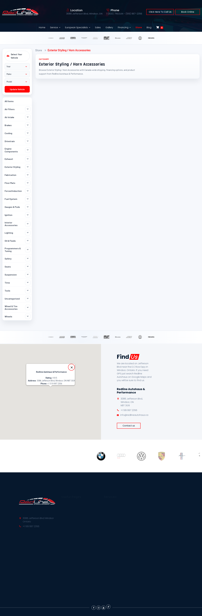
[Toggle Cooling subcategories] (27, 133)
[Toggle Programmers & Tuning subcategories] (27, 249)
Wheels (8, 316)
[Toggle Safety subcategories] (27, 258)
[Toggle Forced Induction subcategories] (27, 191)
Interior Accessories (11, 223)
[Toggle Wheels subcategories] (27, 316)
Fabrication (10, 175)
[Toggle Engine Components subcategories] (27, 150)
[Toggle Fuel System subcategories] (27, 199)
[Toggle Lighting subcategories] (27, 232)
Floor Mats (10, 183)
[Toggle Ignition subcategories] (27, 215)
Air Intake (9, 117)
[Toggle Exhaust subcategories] (27, 159)
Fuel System (11, 199)
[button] (50, 389)
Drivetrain (10, 141)
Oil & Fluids (10, 240)
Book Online (187, 11)
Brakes (8, 125)
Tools (7, 290)
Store (139, 27)
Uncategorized (12, 298)
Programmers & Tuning (13, 249)
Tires (7, 282)
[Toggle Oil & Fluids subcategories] (27, 240)
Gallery (109, 27)
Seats (8, 266)
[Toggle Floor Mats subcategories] (27, 183)
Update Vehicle (17, 89)
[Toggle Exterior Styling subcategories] (27, 167)
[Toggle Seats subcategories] (27, 266)
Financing (123, 27)
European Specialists (76, 27)
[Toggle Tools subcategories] (27, 290)
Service (54, 27)
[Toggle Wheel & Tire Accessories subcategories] (27, 307)
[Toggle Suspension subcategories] (27, 274)
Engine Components (11, 150)
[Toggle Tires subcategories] (27, 282)
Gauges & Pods (12, 207)
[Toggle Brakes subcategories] (27, 125)
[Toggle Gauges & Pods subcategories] (27, 207)
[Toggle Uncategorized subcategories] (27, 298)
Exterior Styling (12, 167)
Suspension (11, 274)
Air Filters (10, 109)
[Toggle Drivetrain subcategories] (27, 141)
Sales (98, 27)
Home (42, 27)
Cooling (8, 133)
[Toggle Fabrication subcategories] (27, 175)
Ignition (8, 215)
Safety (8, 258)
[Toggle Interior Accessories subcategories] (27, 223)
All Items (9, 101)
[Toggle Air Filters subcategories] (27, 109)
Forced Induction (13, 191)
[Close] (71, 367)
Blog (149, 27)
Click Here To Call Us (160, 11)
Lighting (9, 232)
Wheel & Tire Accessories (11, 307)
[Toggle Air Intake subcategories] (27, 117)
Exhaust (9, 159)
